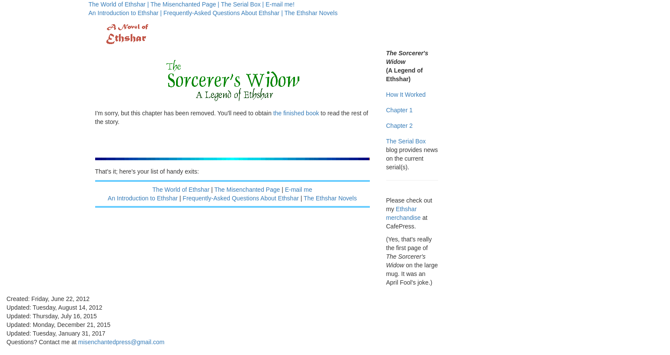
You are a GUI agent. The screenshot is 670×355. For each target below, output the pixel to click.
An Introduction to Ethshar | (125, 13)
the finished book (296, 113)
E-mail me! (280, 4)
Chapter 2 (399, 125)
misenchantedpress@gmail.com (121, 342)
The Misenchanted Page (247, 189)
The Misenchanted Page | (185, 4)
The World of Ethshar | (119, 4)
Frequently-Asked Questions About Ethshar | (223, 13)
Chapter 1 (399, 110)
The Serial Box (406, 141)
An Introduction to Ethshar (143, 198)
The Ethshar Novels (310, 13)
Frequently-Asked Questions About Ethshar (240, 198)
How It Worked (406, 94)
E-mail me (298, 189)
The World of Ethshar (180, 189)
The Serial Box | (242, 4)
